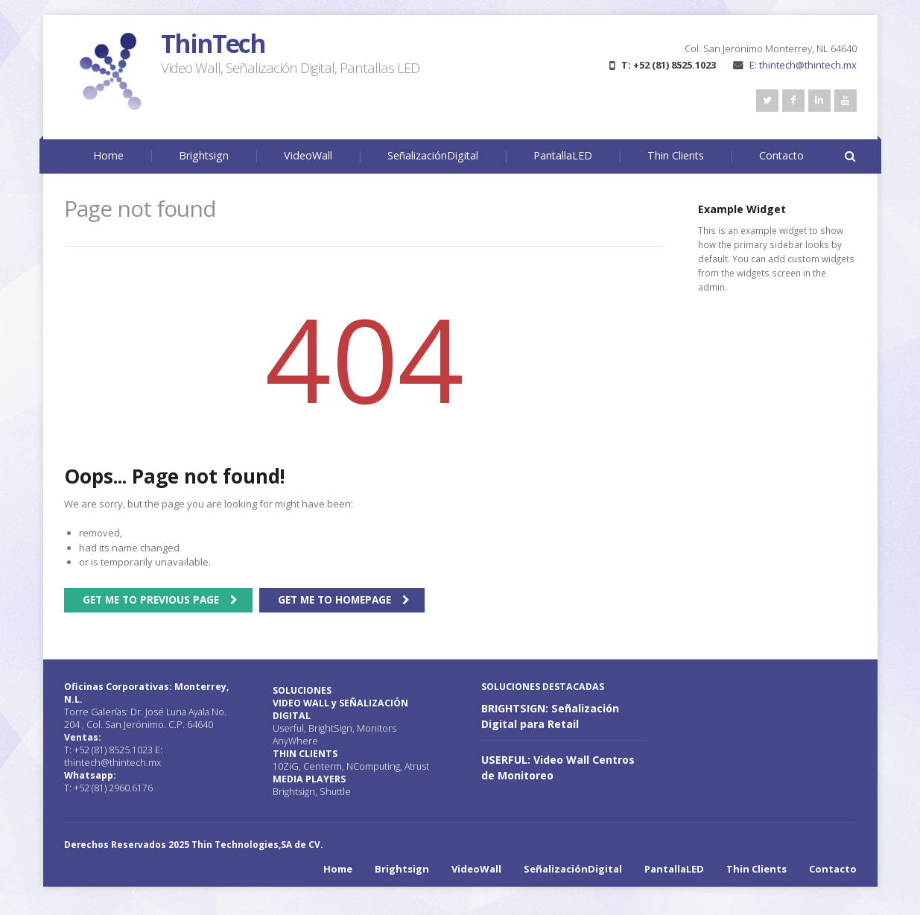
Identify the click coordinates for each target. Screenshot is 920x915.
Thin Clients (675, 155)
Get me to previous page (151, 599)
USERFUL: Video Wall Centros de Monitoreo (558, 767)
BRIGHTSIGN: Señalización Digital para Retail (550, 716)
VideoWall (308, 155)
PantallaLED (562, 155)
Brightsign (204, 155)
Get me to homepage (334, 599)
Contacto (781, 155)
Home (108, 155)
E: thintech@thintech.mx (795, 65)
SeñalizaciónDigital (432, 155)
